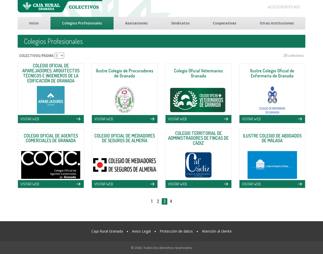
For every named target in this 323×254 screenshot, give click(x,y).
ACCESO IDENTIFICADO (284, 7)
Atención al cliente (217, 231)
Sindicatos (180, 23)
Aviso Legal (141, 231)
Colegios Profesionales (82, 23)
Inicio (34, 23)
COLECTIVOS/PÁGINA (36, 55)
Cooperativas (224, 23)
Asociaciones (136, 23)
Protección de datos (176, 231)
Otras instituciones (277, 23)
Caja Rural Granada (107, 231)
